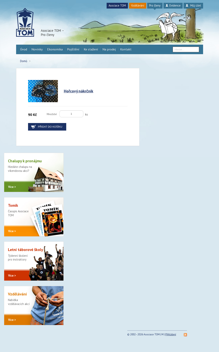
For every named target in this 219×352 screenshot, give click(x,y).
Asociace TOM (117, 5)
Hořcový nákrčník (78, 90)
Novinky (37, 49)
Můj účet (193, 5)
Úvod (23, 49)
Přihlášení (170, 341)
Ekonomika (55, 49)
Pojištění (73, 49)
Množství (52, 114)
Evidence (172, 5)
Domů (23, 61)
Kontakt (125, 49)
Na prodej (109, 49)
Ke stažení (91, 49)
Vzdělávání (137, 5)
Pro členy (155, 5)
